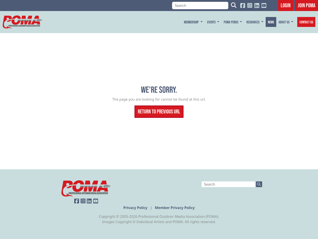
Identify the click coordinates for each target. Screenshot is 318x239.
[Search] (200, 5)
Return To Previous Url (159, 111)
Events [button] (211, 22)
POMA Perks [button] (231, 22)
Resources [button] (253, 22)
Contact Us (306, 22)
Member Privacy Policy (175, 207)
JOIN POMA (306, 5)
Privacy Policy (135, 207)
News (271, 22)
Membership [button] (191, 22)
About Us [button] (284, 22)
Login (286, 5)
